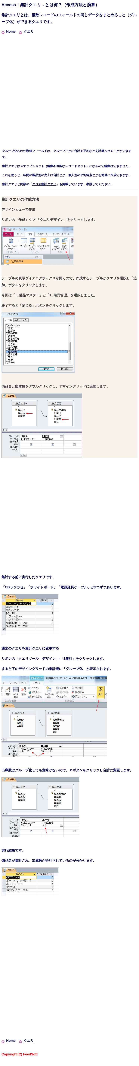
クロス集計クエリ (44, 184)
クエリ (26, 31)
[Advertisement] (69, 61)
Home (9, 31)
